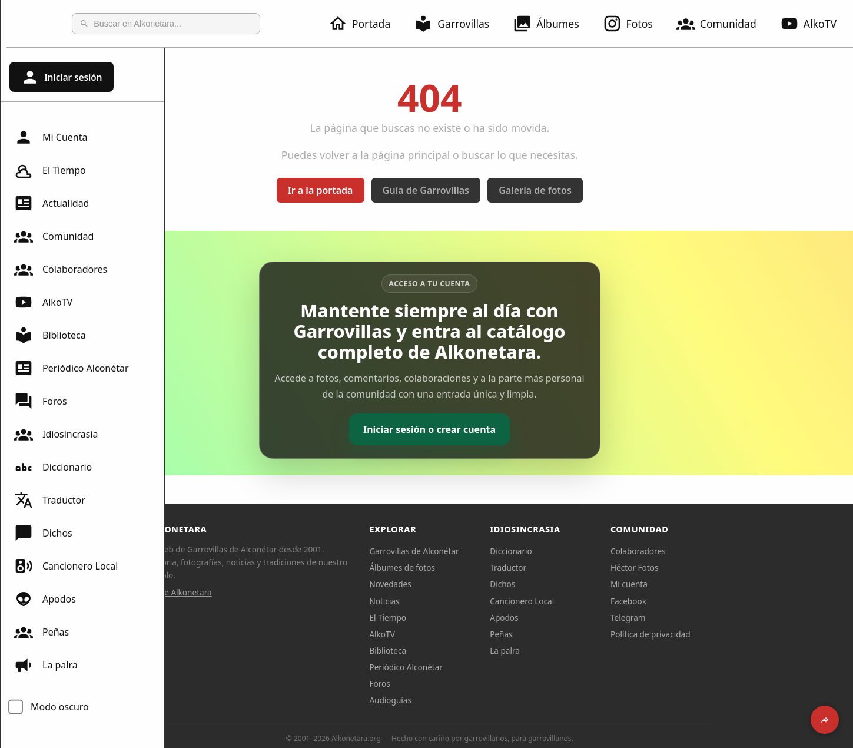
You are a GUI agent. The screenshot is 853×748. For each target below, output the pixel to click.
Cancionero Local (66, 566)
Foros (40, 401)
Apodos (45, 599)
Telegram (707, 617)
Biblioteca (50, 335)
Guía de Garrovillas (505, 190)
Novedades (469, 584)
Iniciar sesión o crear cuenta (509, 429)
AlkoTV (43, 302)
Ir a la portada (400, 190)
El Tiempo (50, 170)
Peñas (41, 632)
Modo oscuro (60, 706)
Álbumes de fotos (481, 567)
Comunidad (723, 23)
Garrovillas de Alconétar (493, 551)
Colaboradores (60, 269)
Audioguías (470, 700)
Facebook (708, 601)
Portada (366, 23)
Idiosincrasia (56, 434)
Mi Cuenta (50, 137)
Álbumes (553, 23)
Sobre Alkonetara (259, 592)
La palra (46, 665)
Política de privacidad (730, 634)
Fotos (635, 23)
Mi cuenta (708, 584)
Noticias (464, 601)
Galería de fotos (614, 190)
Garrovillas (458, 23)
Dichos (43, 533)
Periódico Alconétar (71, 368)
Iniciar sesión (61, 77)
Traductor (49, 500)
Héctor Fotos (714, 567)
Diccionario (53, 467)
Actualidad (51, 203)
